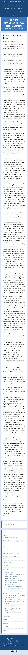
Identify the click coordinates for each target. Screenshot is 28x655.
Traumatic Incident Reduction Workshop (15, 595)
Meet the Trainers (9, 584)
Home (4, 532)
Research (5, 626)
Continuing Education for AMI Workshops (15, 580)
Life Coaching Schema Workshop (13, 609)
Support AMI (6, 630)
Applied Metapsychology (10, 259)
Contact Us (6, 535)
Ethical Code (6, 569)
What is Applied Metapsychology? (11, 553)
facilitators (7, 503)
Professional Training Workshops (11, 593)
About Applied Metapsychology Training (14, 574)
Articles (5, 619)
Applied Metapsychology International (14, 23)
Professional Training (8, 572)
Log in (22, 646)
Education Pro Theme (18, 644)
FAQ (4, 546)
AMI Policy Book (7, 562)
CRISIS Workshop (9, 611)
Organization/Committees (11, 537)
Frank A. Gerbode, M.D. (13, 42)
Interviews (5, 623)
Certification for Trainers (11, 578)
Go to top (5, 515)
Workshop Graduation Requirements (14, 590)
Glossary (5, 550)
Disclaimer (5, 565)
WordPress (17, 646)
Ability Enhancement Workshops (13, 612)
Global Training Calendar (11, 582)
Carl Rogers (6, 232)
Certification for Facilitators (12, 576)
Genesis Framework (9, 646)
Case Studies (6, 616)
